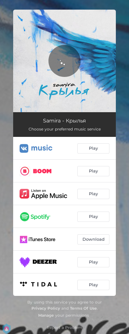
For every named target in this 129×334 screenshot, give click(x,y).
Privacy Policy (45, 308)
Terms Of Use (83, 308)
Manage (46, 315)
